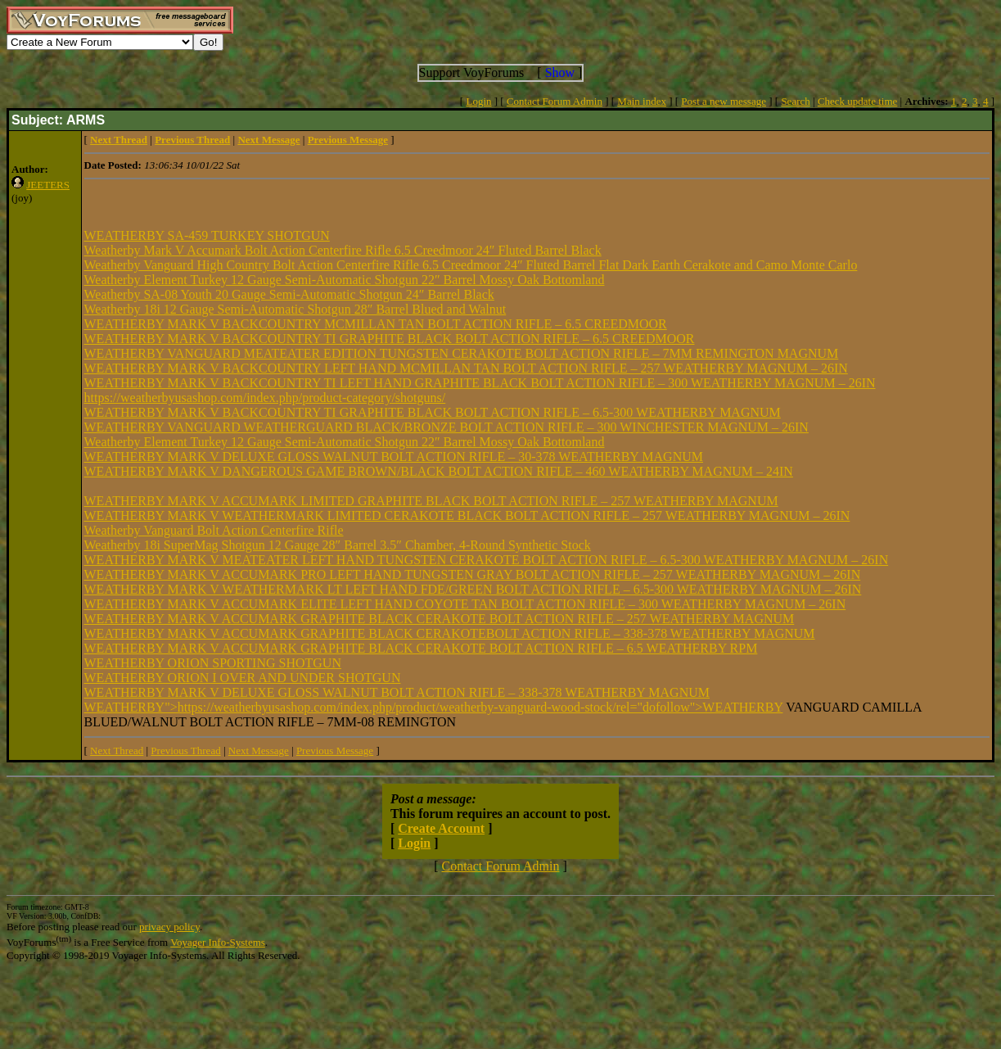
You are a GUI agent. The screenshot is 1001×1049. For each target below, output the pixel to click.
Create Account (441, 828)
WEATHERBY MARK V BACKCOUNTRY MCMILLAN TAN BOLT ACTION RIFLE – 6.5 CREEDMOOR (375, 324)
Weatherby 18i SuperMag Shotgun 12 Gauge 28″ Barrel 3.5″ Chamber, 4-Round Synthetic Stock (337, 545)
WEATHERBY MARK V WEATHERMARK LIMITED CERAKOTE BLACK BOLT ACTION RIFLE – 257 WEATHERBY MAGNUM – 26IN (467, 515)
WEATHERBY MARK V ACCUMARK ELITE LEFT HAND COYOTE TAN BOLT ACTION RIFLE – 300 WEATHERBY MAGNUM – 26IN (465, 604)
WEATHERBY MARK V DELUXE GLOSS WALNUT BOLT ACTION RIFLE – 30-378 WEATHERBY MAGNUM (393, 456)
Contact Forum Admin (554, 101)
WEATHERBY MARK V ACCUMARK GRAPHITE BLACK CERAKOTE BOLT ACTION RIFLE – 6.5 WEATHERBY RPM (421, 648)
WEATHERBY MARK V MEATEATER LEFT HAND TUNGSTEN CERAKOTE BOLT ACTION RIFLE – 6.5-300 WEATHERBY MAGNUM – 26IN (486, 560)
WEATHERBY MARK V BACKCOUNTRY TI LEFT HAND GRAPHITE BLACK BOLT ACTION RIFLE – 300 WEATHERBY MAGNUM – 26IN (480, 383)
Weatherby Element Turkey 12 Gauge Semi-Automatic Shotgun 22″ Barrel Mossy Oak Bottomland (344, 280)
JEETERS (48, 185)
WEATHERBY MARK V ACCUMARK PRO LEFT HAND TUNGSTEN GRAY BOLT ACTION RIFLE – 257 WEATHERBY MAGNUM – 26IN (472, 574)
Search (795, 101)
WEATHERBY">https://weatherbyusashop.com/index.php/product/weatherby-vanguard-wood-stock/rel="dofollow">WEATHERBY (433, 707)
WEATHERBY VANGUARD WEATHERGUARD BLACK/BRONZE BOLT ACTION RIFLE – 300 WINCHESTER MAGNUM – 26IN (446, 427)
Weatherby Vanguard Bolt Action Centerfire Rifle (214, 530)
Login (478, 101)
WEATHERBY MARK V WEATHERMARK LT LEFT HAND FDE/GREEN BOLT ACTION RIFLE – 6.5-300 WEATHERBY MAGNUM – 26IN (473, 589)
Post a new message (723, 101)
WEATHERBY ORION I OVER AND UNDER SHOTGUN (242, 678)
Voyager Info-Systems (217, 942)
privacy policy (169, 926)
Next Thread (116, 750)
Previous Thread (185, 750)
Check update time (857, 101)
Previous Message (334, 750)
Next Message (258, 750)
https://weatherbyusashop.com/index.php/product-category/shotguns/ (265, 398)
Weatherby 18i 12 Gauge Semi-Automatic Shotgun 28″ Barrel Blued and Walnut (295, 309)
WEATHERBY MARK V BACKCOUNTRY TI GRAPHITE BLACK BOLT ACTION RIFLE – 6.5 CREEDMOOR (389, 339)
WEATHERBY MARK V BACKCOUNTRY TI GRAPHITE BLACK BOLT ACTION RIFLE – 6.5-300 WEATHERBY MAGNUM (432, 412)
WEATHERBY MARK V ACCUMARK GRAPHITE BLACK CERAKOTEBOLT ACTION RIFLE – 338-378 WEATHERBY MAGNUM (449, 633)
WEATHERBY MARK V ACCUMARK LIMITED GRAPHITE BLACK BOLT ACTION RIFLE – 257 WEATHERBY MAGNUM (431, 501)
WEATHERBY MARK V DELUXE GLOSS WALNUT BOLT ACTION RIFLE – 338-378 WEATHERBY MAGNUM (397, 692)
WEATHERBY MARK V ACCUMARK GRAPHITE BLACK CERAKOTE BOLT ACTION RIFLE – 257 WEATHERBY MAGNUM (439, 619)
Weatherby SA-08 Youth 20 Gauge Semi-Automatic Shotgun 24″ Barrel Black (289, 294)
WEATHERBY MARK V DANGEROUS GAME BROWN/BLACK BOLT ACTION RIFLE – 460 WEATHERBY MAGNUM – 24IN (438, 471)
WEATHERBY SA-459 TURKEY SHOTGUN (207, 235)
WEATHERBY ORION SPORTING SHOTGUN (212, 663)
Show (560, 72)
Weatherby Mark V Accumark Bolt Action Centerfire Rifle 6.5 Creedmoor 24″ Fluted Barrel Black (343, 250)
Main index (641, 101)
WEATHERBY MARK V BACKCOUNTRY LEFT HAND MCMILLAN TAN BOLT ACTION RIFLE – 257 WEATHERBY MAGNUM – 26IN (466, 368)
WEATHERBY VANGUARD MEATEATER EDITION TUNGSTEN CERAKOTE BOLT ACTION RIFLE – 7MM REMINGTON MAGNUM (461, 353)
